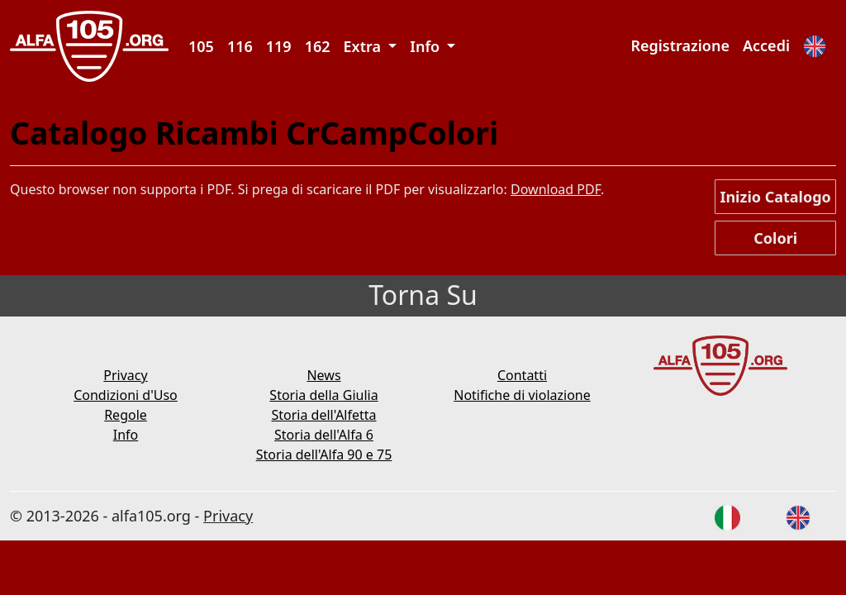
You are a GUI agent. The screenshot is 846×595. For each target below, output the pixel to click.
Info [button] (427, 46)
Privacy (125, 375)
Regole (125, 415)
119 (279, 46)
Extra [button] (364, 46)
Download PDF (556, 189)
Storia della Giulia (323, 395)
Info (126, 435)
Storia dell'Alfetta (323, 415)
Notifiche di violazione (522, 395)
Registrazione (680, 45)
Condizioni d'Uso (126, 395)
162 (317, 46)
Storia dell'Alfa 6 (323, 435)
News (323, 375)
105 (201, 46)
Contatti (522, 375)
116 (240, 46)
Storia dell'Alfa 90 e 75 (324, 454)
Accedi (766, 45)
